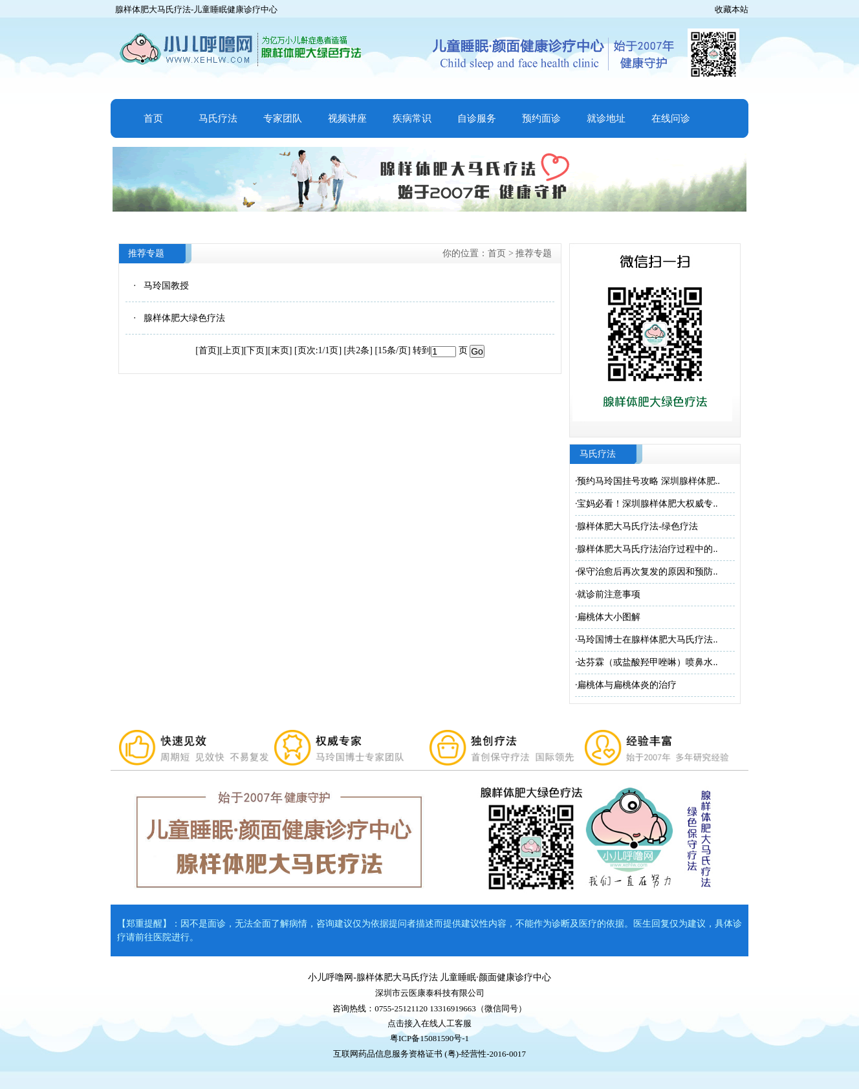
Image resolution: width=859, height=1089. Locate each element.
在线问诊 (670, 118)
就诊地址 (606, 118)
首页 (153, 118)
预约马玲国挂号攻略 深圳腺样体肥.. (648, 481)
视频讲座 (347, 118)
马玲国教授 (166, 286)
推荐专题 (534, 253)
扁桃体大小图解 (608, 617)
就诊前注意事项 (608, 594)
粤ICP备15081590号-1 (429, 1038)
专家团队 (282, 118)
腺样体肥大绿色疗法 (184, 318)
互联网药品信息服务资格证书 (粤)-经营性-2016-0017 (429, 1054)
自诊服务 (476, 118)
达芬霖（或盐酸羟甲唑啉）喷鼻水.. (647, 662)
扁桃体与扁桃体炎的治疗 (627, 685)
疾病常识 (412, 118)
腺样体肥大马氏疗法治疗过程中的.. (647, 549)
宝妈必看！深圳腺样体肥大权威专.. (647, 504)
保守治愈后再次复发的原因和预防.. (647, 572)
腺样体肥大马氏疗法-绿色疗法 (637, 526)
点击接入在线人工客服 (429, 1023)
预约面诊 (541, 118)
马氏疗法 (218, 118)
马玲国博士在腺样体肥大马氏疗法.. (647, 639)
